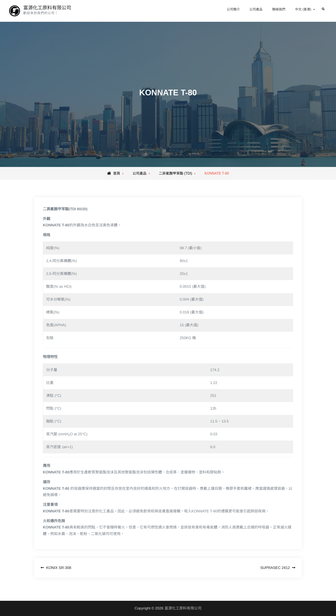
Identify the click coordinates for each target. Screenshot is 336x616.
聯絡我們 (278, 9)
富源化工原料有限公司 (47, 7)
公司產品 (255, 9)
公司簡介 (233, 9)
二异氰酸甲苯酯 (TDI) (175, 173)
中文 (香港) (303, 9)
